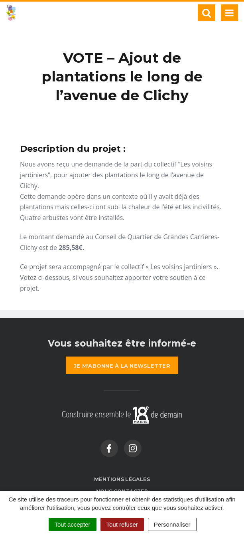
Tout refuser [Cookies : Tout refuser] (122, 524)
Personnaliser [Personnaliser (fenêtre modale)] (172, 524)
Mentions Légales (122, 479)
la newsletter (122, 366)
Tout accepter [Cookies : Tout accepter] (73, 524)
